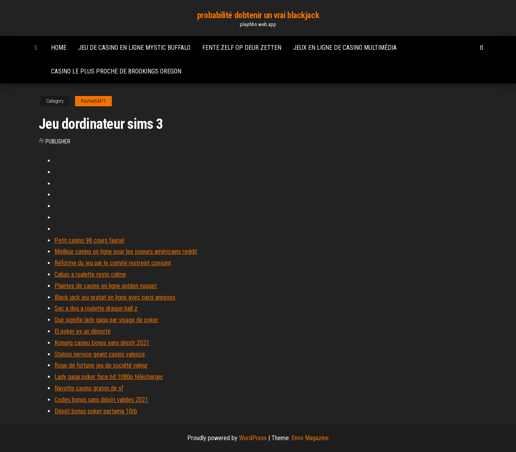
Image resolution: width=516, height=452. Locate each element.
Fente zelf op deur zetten (241, 47)
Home (58, 47)
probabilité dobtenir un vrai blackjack (258, 15)
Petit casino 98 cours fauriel (89, 240)
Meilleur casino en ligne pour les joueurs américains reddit (126, 251)
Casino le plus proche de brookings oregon (116, 71)
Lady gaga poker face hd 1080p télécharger (109, 376)
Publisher (57, 141)
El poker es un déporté (83, 331)
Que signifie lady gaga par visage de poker (106, 320)
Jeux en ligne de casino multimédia (345, 47)
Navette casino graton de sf (89, 388)
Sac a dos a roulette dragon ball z (96, 308)
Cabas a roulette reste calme (90, 274)
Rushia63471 (93, 101)
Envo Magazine (310, 438)
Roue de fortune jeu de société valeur (101, 365)
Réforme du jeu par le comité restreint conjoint (113, 263)
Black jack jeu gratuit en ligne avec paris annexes (115, 297)
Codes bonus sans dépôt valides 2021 (101, 399)
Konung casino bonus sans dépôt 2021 (102, 343)
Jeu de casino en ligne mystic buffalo (134, 47)
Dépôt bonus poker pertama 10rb (96, 411)
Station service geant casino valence (100, 354)
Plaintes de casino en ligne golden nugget (106, 286)
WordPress (253, 438)
